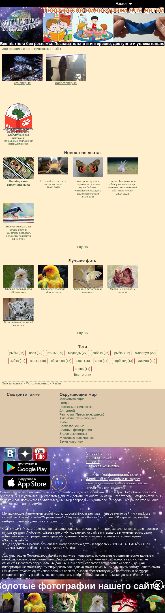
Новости (93, 462)
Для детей (67, 410)
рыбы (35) (16, 353)
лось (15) (83, 361)
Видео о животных (73, 433)
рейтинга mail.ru (136, 513)
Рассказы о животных (76, 407)
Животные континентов (77, 437)
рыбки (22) (122, 353)
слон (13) (102, 361)
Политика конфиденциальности (112, 475)
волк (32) (35, 353)
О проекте (94, 453)
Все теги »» (82, 374)
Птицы (64, 403)
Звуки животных (71, 441)
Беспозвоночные (72, 426)
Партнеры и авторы (102, 458)
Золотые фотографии (76, 430)
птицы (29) (55, 353)
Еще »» (82, 247)
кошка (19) (38, 361)
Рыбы (64, 422)
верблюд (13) (123, 361)
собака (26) (100, 353)
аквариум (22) (145, 353)
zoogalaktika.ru (51, 555)
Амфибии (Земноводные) (79, 418)
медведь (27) (78, 353)
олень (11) (82, 369)
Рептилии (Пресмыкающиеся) (82, 414)
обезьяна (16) (61, 361)
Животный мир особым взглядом (113, 479)
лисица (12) (147, 361)
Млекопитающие (72, 399)
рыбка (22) (18, 361)
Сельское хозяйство (102, 466)
